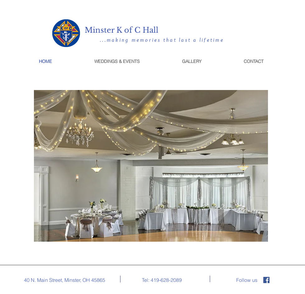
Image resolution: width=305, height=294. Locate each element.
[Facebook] (266, 280)
